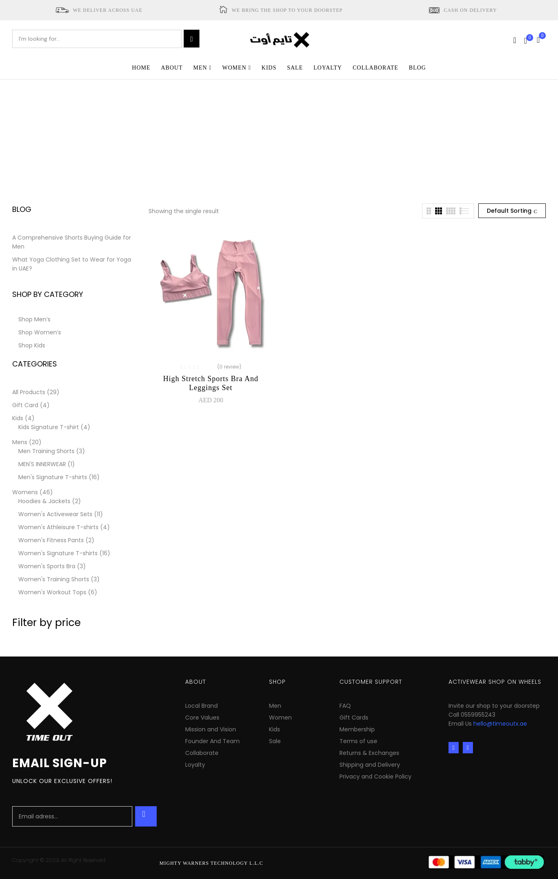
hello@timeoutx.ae (500, 724)
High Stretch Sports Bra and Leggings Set (210, 383)
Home (231, 140)
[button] (541, 39)
